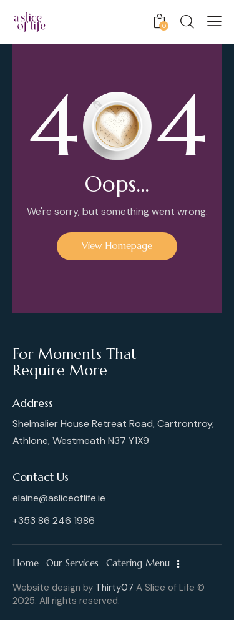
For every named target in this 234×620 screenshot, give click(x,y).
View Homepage (117, 246)
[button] (214, 21)
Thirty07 (114, 587)
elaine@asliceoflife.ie (58, 497)
